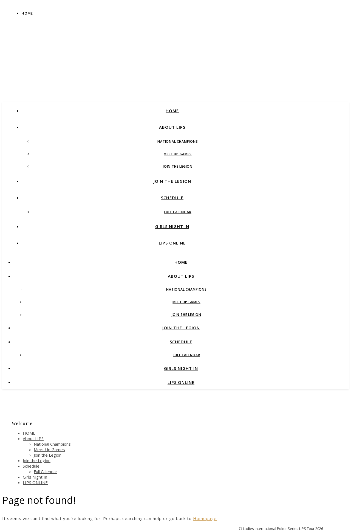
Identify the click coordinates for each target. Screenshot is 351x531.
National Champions (177, 141)
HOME (172, 110)
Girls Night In (172, 226)
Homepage (205, 518)
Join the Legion (178, 166)
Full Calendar (177, 212)
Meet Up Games (177, 154)
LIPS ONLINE (172, 243)
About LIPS (172, 127)
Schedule (172, 197)
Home (27, 13)
